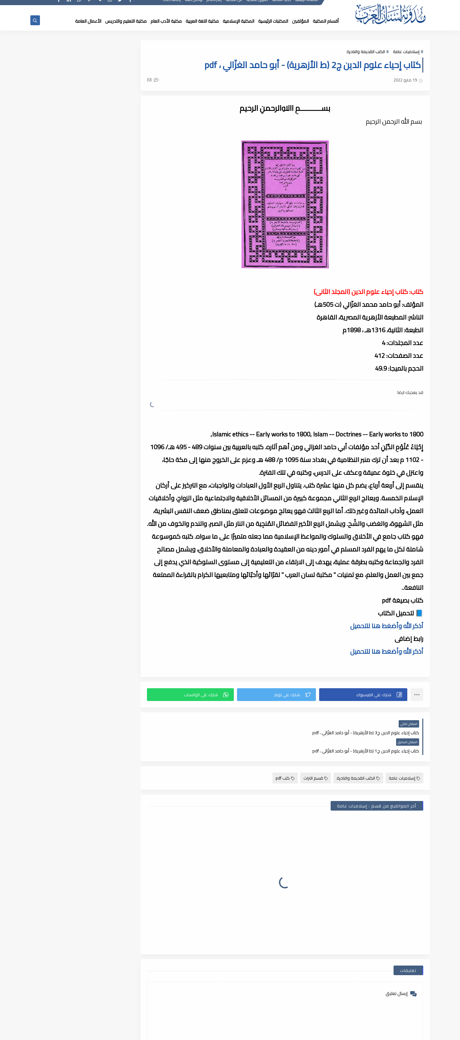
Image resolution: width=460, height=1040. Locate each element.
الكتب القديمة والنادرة (366, 52)
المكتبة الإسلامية (238, 21)
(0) (159, 80)
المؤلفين (300, 21)
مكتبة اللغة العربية (202, 21)
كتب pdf (285, 760)
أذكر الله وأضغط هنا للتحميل (386, 626)
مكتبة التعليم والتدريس (126, 21)
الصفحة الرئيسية (306, 5)
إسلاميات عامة (406, 52)
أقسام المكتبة (326, 21)
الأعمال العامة (88, 21)
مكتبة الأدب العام (166, 21)
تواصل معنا (194, 5)
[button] (364, 694)
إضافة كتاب (172, 5)
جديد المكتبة (281, 5)
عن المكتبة (234, 5)
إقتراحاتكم (214, 5)
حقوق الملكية (257, 5)
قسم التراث (315, 760)
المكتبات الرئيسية (273, 21)
